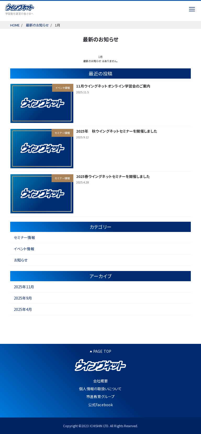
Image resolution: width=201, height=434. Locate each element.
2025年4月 (23, 309)
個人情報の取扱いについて (100, 388)
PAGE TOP (100, 351)
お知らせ (20, 260)
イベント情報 (24, 248)
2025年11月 (24, 286)
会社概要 (100, 380)
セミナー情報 (24, 237)
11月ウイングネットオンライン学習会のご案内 (113, 86)
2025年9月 (23, 298)
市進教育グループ (100, 396)
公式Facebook (100, 404)
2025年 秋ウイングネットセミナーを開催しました (116, 131)
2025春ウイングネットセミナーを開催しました (113, 176)
